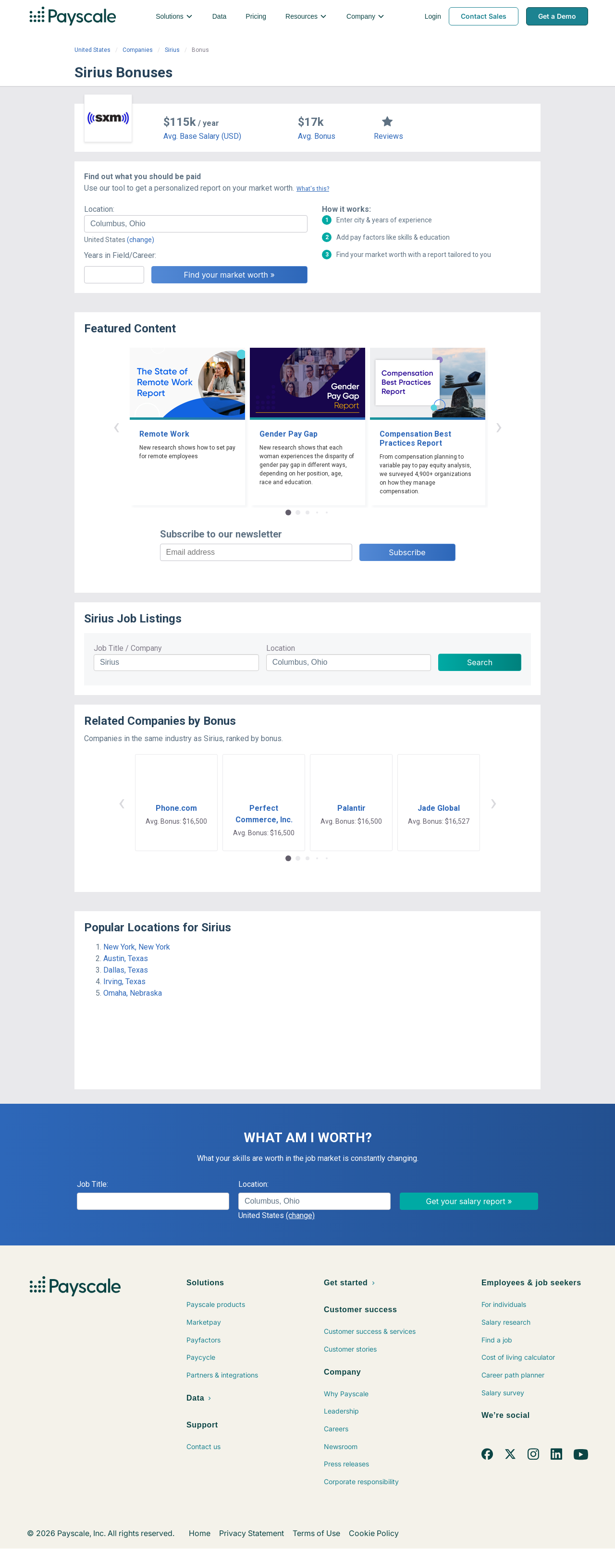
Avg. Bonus (316, 136)
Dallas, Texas (125, 970)
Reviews (388, 136)
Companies (138, 50)
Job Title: (92, 1184)
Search (479, 662)
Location (280, 648)
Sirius (172, 50)
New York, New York (136, 946)
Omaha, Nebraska (132, 993)
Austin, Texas (125, 958)
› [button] (498, 426)
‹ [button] (116, 426)
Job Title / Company (128, 648)
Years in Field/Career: (120, 255)
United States (92, 50)
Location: (99, 209)
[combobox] (196, 223)
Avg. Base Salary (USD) (202, 136)
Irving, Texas (124, 981)
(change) (140, 240)
